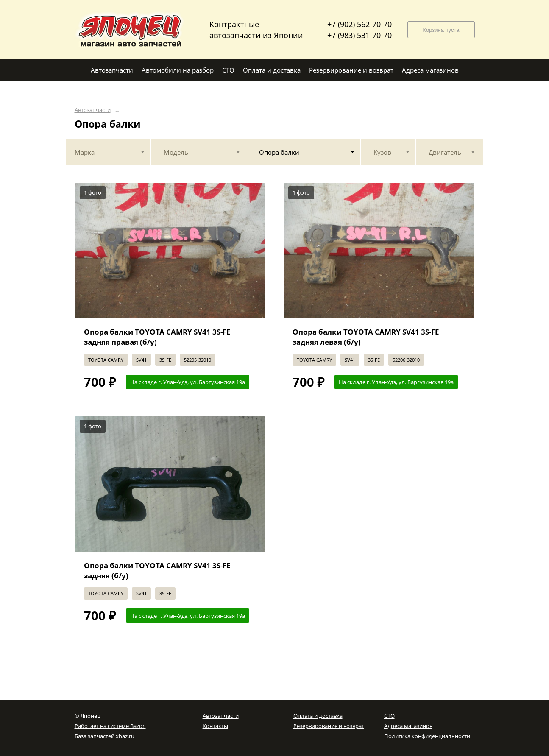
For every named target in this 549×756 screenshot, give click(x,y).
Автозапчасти (93, 110)
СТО (389, 716)
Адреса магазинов (408, 726)
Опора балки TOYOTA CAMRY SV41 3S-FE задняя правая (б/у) (157, 337)
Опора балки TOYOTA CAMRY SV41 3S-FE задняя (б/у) (157, 570)
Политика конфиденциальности (427, 736)
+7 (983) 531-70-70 (359, 35)
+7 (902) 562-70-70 (359, 24)
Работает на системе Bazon (110, 726)
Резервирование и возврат (328, 726)
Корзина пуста (441, 30)
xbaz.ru (125, 736)
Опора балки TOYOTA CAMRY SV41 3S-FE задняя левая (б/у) (366, 337)
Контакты (215, 726)
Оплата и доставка (318, 716)
